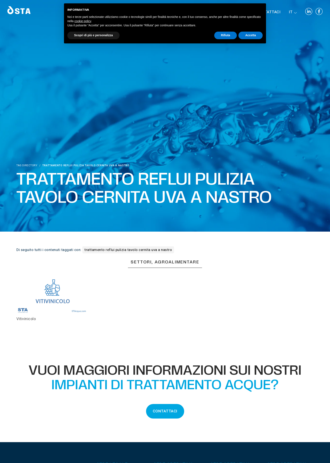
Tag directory (26, 165)
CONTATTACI (165, 411)
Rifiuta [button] (225, 35)
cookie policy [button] (82, 21)
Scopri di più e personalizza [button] (93, 35)
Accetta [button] (250, 35)
